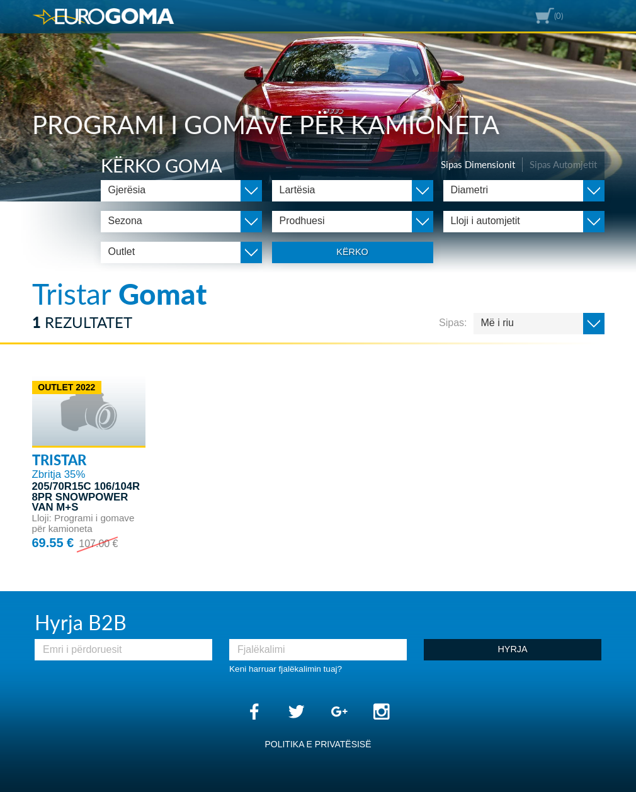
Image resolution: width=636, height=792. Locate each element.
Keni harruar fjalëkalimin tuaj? (285, 669)
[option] (318, 100)
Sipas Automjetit (563, 164)
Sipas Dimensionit (478, 164)
